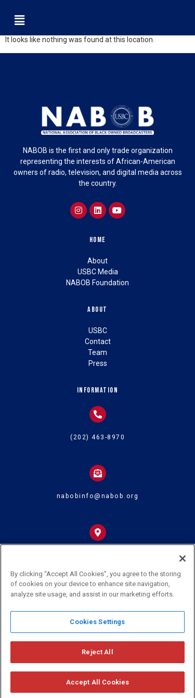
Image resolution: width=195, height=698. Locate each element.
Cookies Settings (97, 627)
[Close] (182, 563)
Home (97, 239)
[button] (19, 20)
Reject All (97, 657)
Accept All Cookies (97, 687)
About (97, 309)
